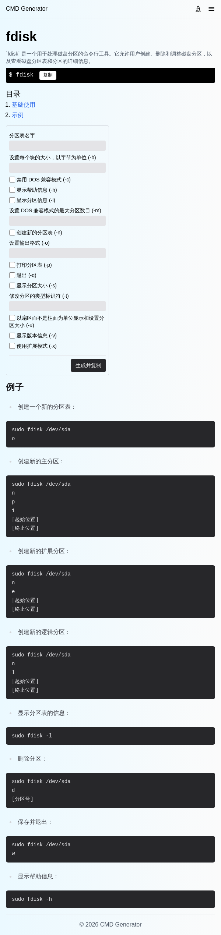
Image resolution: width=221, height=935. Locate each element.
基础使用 (23, 105)
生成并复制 (88, 365)
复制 (48, 75)
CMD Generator (27, 9)
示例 (18, 115)
